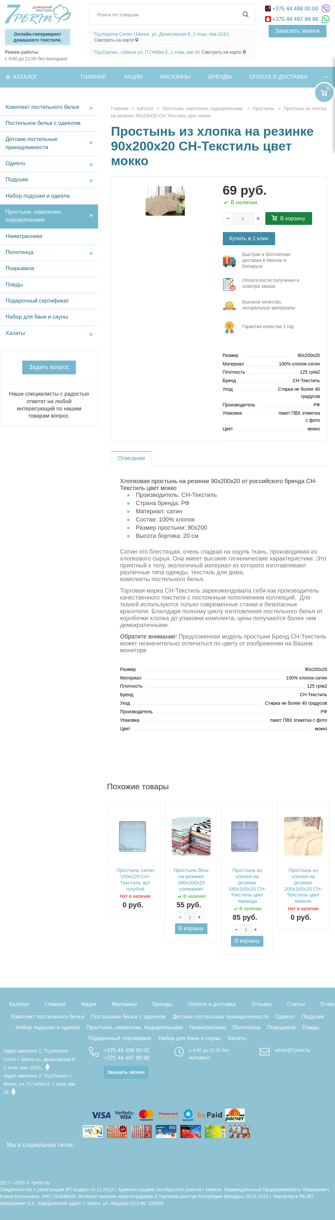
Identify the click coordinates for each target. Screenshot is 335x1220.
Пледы (14, 285)
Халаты (15, 333)
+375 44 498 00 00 (292, 9)
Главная (93, 77)
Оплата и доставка (279, 77)
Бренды (220, 77)
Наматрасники (24, 236)
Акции (133, 77)
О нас (327, 1004)
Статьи (296, 1004)
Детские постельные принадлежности (32, 143)
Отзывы (262, 1004)
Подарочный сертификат (37, 301)
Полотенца (19, 252)
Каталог (25, 77)
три (262, 261)
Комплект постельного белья (42, 107)
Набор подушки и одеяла (38, 196)
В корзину (293, 218)
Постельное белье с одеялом (43, 123)
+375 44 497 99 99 (292, 19)
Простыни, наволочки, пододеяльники (34, 216)
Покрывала (20, 268)
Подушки (17, 179)
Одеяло (15, 163)
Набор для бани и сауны (37, 317)
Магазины (175, 77)
